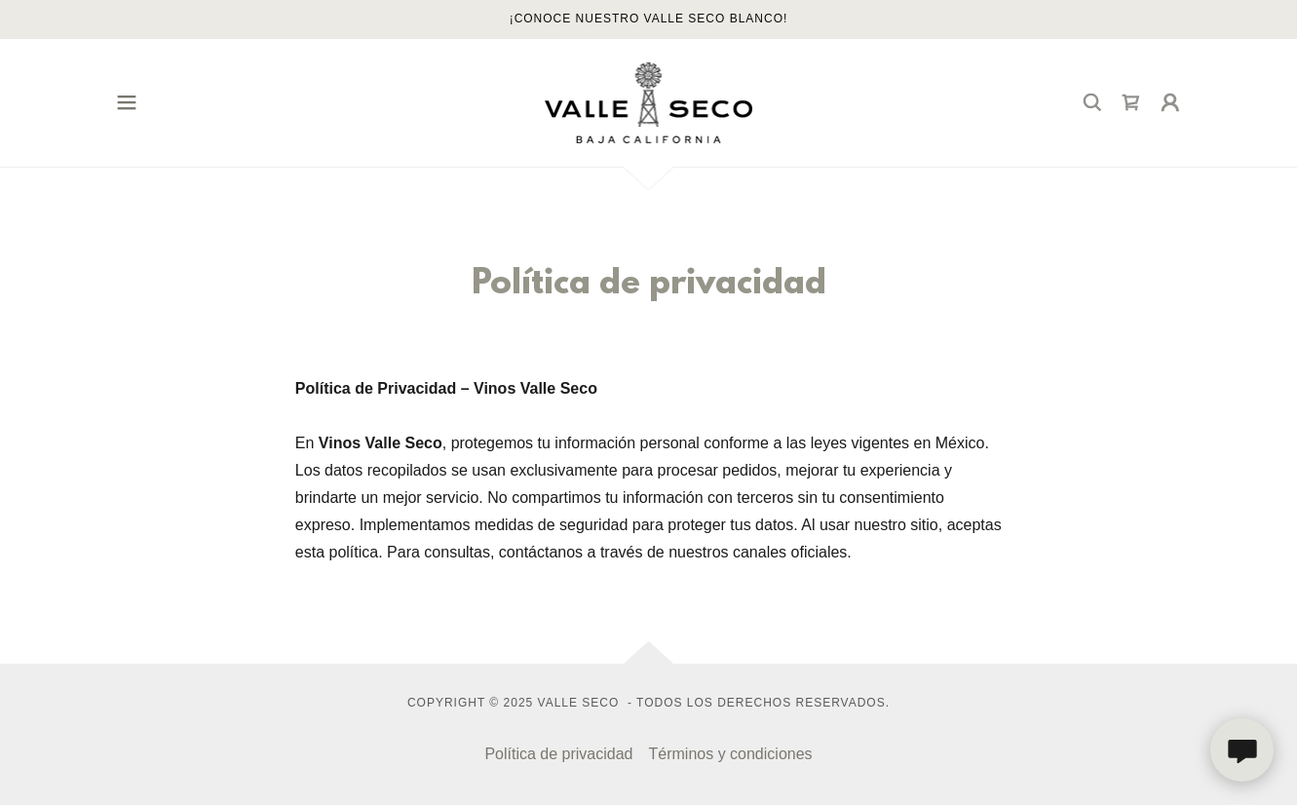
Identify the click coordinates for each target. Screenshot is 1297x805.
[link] (649, 102)
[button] (126, 102)
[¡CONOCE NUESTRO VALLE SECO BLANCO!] (648, 19)
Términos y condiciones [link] (731, 754)
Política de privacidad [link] (558, 754)
